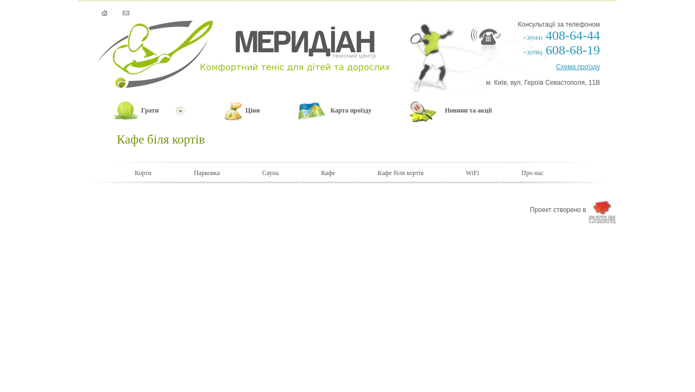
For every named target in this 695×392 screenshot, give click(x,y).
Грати (150, 110)
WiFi (472, 173)
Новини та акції (468, 110)
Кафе (328, 173)
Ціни (252, 110)
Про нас (532, 173)
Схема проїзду (578, 67)
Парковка (207, 173)
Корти (143, 173)
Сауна (270, 173)
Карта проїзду (351, 110)
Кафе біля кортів (401, 173)
